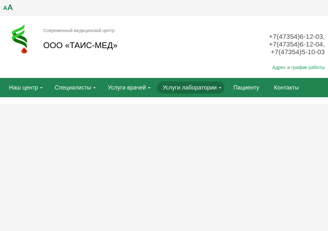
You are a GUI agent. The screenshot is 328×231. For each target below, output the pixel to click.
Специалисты (73, 87)
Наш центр (23, 87)
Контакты (286, 87)
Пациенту (246, 87)
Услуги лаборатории (190, 87)
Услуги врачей (127, 87)
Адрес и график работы (298, 67)
